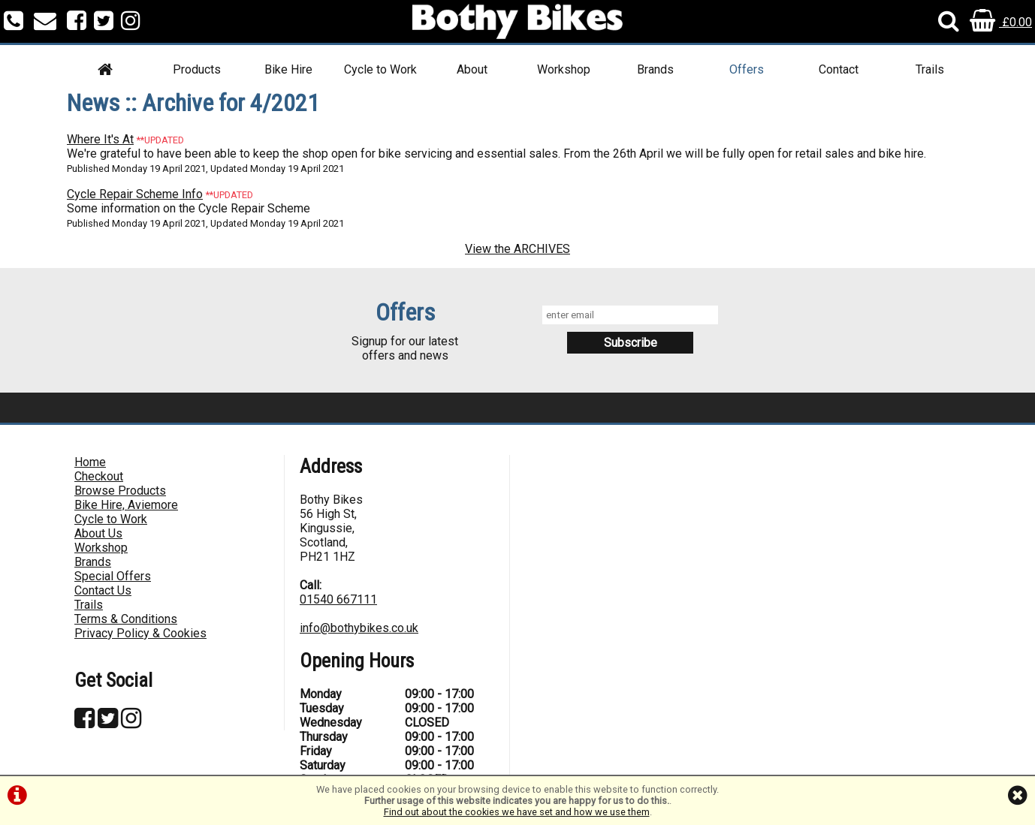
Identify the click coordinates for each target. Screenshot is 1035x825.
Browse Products (120, 490)
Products (197, 69)
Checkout (98, 476)
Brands (655, 69)
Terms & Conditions (125, 619)
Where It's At (100, 139)
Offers (746, 69)
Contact (838, 69)
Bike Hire (288, 69)
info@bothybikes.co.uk (359, 628)
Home (90, 462)
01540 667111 (338, 599)
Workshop (563, 69)
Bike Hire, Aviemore (126, 505)
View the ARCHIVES (517, 249)
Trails (930, 69)
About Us (98, 533)
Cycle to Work (380, 69)
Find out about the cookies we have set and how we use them (517, 811)
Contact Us (102, 590)
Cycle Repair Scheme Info (135, 194)
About (472, 69)
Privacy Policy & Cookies (140, 633)
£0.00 (1001, 22)
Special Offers (112, 576)
